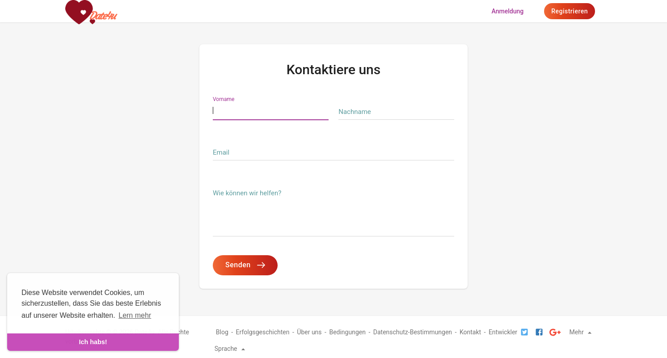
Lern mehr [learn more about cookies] (134, 315)
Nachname (354, 112)
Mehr (582, 332)
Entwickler (503, 332)
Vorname (223, 99)
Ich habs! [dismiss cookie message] (93, 341)
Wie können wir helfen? (247, 193)
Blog (222, 332)
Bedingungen (347, 332)
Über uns (309, 332)
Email (221, 152)
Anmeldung (508, 11)
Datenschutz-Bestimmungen (412, 332)
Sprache (231, 348)
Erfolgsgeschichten (263, 332)
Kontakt (470, 332)
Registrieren (569, 11)
